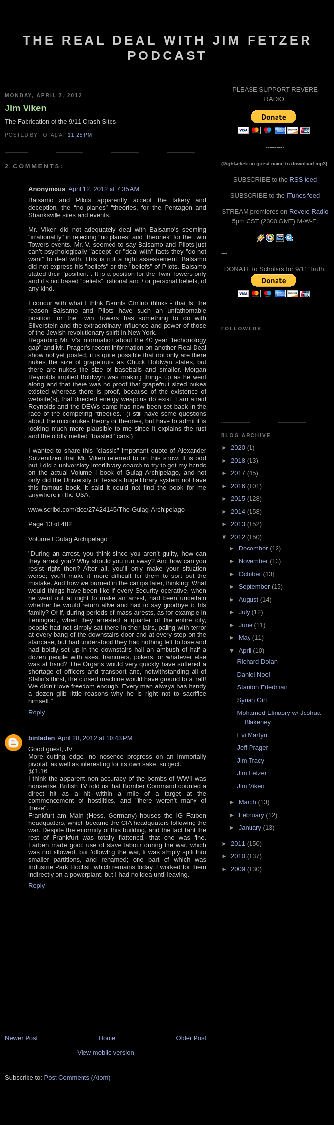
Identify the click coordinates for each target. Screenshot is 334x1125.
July (245, 612)
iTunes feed (303, 195)
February (252, 815)
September (255, 586)
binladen (41, 737)
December (254, 548)
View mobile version (105, 1052)
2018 (239, 460)
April (246, 650)
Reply (36, 712)
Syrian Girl (252, 700)
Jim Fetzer (252, 773)
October (251, 573)
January (251, 827)
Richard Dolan (257, 661)
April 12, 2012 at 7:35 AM (103, 188)
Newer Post (21, 1038)
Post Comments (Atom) (77, 1077)
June (246, 625)
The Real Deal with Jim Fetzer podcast (167, 48)
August (249, 599)
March (248, 802)
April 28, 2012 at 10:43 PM (94, 737)
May (245, 637)
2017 (239, 473)
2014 (239, 511)
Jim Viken (26, 108)
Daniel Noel (253, 674)
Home (107, 1038)
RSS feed (303, 179)
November (254, 561)
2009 (239, 869)
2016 (239, 486)
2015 (239, 498)
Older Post (191, 1038)
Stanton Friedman (262, 687)
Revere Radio (309, 211)
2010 (239, 856)
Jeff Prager (252, 747)
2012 (239, 537)
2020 (239, 447)
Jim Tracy (250, 760)
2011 (239, 843)
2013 (239, 524)
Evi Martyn (252, 735)
